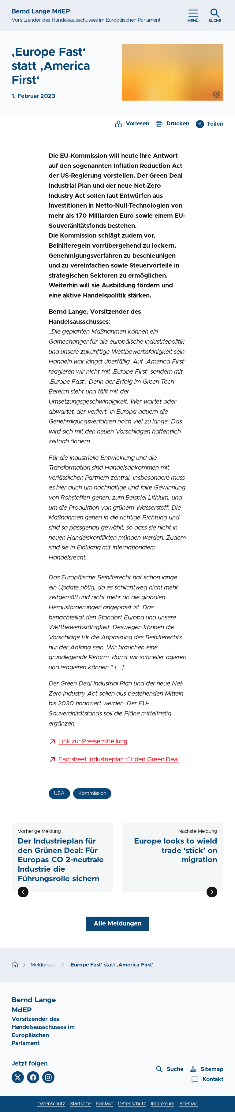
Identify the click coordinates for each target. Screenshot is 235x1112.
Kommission (92, 793)
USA (59, 793)
